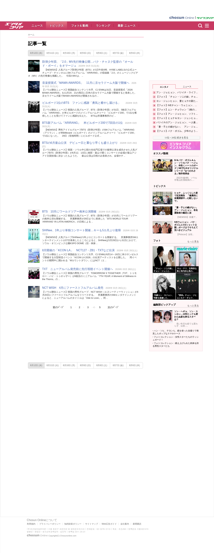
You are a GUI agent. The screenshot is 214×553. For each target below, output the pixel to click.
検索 (200, 26)
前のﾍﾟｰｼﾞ (58, 307)
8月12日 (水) (36, 53)
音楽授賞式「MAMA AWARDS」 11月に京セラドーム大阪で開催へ (86, 82)
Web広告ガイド (109, 524)
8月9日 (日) (85, 53)
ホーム (31, 34)
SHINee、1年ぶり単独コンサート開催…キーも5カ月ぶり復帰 (81, 230)
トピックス (56, 25)
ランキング (103, 25)
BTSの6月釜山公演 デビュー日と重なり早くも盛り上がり (80, 142)
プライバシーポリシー (50, 524)
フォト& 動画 (79, 25)
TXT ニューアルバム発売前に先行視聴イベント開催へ (77, 269)
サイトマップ (91, 524)
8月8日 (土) (101, 53)
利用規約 (31, 524)
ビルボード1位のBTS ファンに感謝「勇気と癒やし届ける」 (82, 102)
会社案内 (124, 524)
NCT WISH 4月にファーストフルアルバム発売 (73, 287)
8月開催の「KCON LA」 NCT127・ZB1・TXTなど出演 (78, 250)
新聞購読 (137, 524)
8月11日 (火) (52, 53)
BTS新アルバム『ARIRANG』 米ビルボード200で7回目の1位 (82, 122)
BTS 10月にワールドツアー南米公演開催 (69, 211)
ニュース (37, 25)
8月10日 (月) (69, 53)
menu (208, 26)
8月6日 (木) (134, 53)
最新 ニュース (126, 25)
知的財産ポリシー (72, 524)
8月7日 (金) (118, 53)
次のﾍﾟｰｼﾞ (113, 307)
